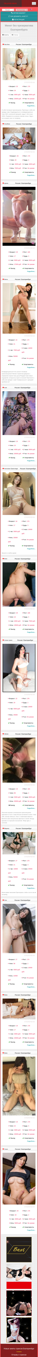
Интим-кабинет (18, 13)
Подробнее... (31, 106)
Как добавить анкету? (18, 16)
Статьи (15, 35)
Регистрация (18, 19)
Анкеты (5, 35)
